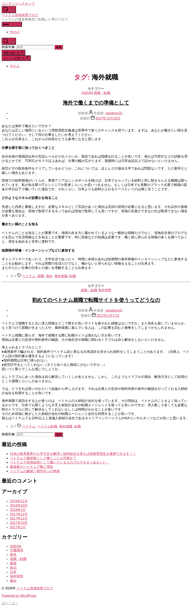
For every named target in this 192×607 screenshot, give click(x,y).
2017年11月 (19, 518)
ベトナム (28, 276)
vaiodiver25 (113, 113)
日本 (13, 572)
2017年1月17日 (107, 315)
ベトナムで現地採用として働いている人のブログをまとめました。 (59, 462)
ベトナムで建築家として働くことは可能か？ (43, 458)
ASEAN (87, 93)
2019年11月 (19, 501)
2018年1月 (18, 510)
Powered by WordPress (19, 595)
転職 (72, 276)
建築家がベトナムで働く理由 (31, 466)
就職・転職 (102, 93)
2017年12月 (19, 514)
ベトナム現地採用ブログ (20, 15)
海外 (49, 276)
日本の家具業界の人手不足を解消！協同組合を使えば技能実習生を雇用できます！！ (73, 453)
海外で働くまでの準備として (96, 102)
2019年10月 (19, 505)
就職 (40, 276)
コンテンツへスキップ (18, 3)
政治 (13, 567)
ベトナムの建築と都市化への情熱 (35, 471)
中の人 (15, 32)
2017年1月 (18, 527)
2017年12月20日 (108, 118)
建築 (13, 563)
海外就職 (61, 276)
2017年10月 (19, 523)
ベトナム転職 (47, 426)
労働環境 (16, 550)
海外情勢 (104, 290)
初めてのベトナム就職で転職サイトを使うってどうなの (96, 300)
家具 (13, 554)
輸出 (13, 580)
